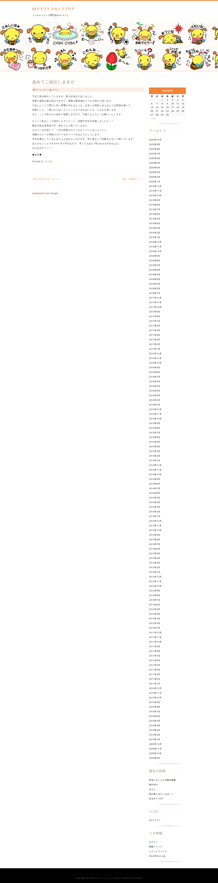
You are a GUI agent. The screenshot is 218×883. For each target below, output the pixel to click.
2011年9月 (154, 646)
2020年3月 (154, 172)
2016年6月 (154, 381)
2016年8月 (154, 372)
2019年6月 (154, 214)
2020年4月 (154, 167)
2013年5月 (154, 553)
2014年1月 (154, 516)
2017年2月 (154, 344)
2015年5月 (154, 441)
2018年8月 (154, 260)
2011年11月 (155, 637)
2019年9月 (154, 200)
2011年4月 (154, 669)
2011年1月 (154, 683)
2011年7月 (154, 655)
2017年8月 (154, 316)
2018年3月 (154, 283)
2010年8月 (154, 706)
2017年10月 (155, 307)
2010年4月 (154, 725)
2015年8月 (154, 427)
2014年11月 (155, 469)
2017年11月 (155, 302)
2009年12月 (155, 744)
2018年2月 (154, 288)
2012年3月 (154, 618)
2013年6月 (154, 548)
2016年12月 (155, 353)
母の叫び (153, 784)
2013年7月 (154, 544)
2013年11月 (155, 525)
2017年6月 (154, 325)
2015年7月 (154, 432)
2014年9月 (154, 479)
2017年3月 (154, 339)
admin (55, 89)
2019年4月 (154, 223)
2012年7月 (154, 599)
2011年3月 (154, 674)
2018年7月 (154, 265)
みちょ (152, 789)
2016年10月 (155, 362)
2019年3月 (154, 228)
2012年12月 (155, 576)
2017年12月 (155, 297)
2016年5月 (154, 386)
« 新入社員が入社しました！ (46, 178)
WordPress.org (157, 855)
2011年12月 (155, 632)
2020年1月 (154, 181)
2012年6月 (154, 604)
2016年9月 (154, 367)
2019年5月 (154, 218)
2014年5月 (154, 497)
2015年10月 (155, 418)
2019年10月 (155, 195)
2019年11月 (155, 190)
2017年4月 (154, 334)
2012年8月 (154, 595)
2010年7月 (154, 711)
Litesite (138, 878)
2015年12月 (155, 409)
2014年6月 (154, 493)
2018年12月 (155, 241)
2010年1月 (154, 739)
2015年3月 (154, 451)
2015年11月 (155, 413)
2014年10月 (155, 474)
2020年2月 (154, 176)
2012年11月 (155, 581)
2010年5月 (154, 720)
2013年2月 (154, 567)
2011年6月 (154, 660)
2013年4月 (154, 558)
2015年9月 (154, 423)
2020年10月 (155, 139)
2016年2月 (154, 400)
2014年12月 (155, 465)
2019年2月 (154, 232)
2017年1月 (154, 348)
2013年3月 (154, 562)
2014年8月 (154, 483)
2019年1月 (154, 237)
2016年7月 (154, 376)
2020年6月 (154, 158)
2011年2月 (154, 678)
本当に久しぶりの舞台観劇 (162, 779)
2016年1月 (154, 404)
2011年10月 (155, 641)
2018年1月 (154, 293)
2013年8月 (154, 539)
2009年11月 (155, 748)
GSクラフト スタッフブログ (53, 9)
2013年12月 (155, 520)
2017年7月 (154, 321)
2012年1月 (154, 627)
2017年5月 (154, 330)
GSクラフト (155, 820)
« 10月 (152, 118)
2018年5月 (154, 274)
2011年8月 (154, 651)
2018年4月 (154, 279)
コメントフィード (158, 851)
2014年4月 (154, 502)
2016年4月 (154, 390)
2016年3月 (154, 395)
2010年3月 (154, 730)
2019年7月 (154, 209)
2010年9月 (154, 702)
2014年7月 (154, 488)
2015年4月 (154, 446)
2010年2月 (154, 734)
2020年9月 (154, 144)
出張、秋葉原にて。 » (133, 178)
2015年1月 (154, 460)
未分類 (48, 161)
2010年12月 (155, 688)
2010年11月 (155, 692)
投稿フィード (155, 846)
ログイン (153, 842)
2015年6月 (154, 437)
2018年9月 (154, 255)
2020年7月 (154, 153)
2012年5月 (154, 609)
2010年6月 (154, 716)
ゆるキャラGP (156, 798)
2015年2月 (154, 455)
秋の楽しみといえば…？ (161, 793)
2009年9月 (154, 758)
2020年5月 (154, 162)
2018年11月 (155, 246)
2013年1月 (154, 572)
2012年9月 (154, 590)
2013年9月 (154, 534)
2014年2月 (154, 511)
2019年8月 (154, 204)
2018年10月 (155, 251)
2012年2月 (154, 623)
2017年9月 (154, 311)
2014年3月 (154, 506)
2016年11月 (155, 358)
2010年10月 (155, 697)
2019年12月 (155, 186)
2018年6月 (154, 269)
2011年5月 (154, 665)
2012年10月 (155, 585)
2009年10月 (155, 753)
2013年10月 (155, 530)
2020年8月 (154, 148)
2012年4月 (154, 613)
